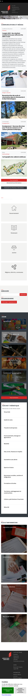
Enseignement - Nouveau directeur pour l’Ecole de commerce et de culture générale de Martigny (13, 127)
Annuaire (15, 654)
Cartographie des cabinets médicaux (14, 157)
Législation (16, 658)
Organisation (15, 7)
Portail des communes (18, 661)
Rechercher (23, 294)
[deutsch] (2, 1)
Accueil (13, 5)
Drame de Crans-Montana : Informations (14, 188)
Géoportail (16, 656)
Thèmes (13, 11)
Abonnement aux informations (14, 183)
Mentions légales (17, 678)
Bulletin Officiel (17, 674)
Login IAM (15, 668)
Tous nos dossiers (14, 397)
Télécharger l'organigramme (9, 302)
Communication (15, 9)
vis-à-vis (15, 676)
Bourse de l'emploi (17, 667)
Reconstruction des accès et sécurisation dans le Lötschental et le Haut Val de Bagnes (13, 97)
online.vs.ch (15, 12)
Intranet (15, 659)
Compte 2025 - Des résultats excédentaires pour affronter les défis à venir (12, 35)
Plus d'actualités (14, 180)
